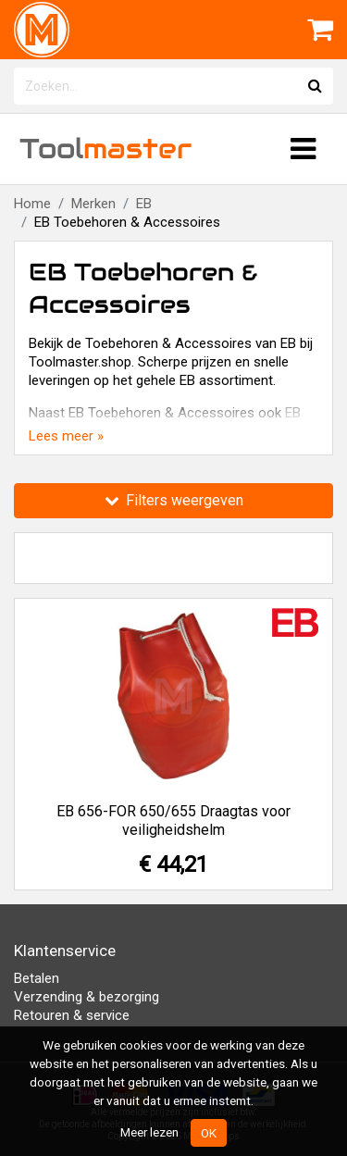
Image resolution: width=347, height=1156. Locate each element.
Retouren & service (72, 1015)
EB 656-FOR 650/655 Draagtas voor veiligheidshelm (173, 820)
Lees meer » (66, 436)
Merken (93, 203)
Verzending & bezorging (86, 996)
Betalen (36, 978)
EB (144, 203)
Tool (105, 149)
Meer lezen (149, 1132)
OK (209, 1132)
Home (32, 203)
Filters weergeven (174, 500)
